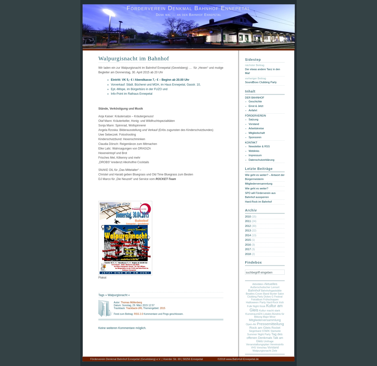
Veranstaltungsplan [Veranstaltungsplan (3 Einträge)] (257, 344)
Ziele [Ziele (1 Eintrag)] (274, 350)
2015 (162, 308)
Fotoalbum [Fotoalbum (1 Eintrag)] (256, 299)
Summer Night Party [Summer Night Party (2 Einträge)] (258, 334)
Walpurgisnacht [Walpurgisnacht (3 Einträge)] (261, 350)
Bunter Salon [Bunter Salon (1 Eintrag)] (277, 293)
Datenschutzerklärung (261, 159)
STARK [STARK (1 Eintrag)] (266, 331)
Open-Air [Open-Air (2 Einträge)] (251, 324)
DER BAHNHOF (254, 97)
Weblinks (254, 150)
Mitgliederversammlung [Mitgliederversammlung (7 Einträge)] (265, 320)
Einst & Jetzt (256, 106)
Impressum (255, 155)
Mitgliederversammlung (258, 183)
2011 (248, 221)
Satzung (253, 119)
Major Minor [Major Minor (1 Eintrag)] (269, 317)
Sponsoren (255, 137)
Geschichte (255, 101)
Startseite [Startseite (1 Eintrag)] (275, 331)
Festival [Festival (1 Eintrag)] (278, 296)
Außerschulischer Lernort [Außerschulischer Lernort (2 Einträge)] (264, 287)
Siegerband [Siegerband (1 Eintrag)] (255, 331)
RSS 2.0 (139, 314)
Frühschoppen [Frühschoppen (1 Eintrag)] (271, 299)
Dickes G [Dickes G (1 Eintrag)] (269, 296)
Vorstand (254, 124)
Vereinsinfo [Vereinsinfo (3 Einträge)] (276, 344)
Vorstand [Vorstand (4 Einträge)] (273, 347)
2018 (248, 254)
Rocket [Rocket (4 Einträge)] (275, 327)
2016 (248, 244)
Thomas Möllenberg (131, 302)
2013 (248, 230)
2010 (248, 216)
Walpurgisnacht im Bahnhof (133, 58)
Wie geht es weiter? (256, 188)
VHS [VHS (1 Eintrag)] (253, 347)
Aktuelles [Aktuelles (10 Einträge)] (270, 284)
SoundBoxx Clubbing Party (260, 82)
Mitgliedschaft (257, 132)
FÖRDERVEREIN (255, 115)
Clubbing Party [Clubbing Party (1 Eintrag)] (255, 296)
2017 (248, 249)
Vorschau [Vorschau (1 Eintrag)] (262, 347)
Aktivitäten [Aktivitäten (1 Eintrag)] (258, 284)
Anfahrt (253, 110)
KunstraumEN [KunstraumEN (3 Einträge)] (254, 313)
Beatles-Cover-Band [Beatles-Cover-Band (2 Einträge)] (257, 293)
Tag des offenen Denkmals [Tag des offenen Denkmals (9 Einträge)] (265, 336)
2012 (248, 225)
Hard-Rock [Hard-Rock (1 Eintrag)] (272, 302)
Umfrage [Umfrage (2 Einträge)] (269, 341)
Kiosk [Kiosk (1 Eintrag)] (262, 306)
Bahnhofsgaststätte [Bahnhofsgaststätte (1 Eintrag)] (271, 290)
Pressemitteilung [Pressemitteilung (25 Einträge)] (270, 324)
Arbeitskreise (256, 128)
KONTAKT (251, 142)
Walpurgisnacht (117, 295)
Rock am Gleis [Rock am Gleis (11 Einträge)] (260, 327)
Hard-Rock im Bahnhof (258, 201)
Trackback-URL (134, 308)
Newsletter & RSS (259, 146)
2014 (248, 235)
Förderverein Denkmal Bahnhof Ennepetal (189, 8)
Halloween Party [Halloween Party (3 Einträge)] (256, 302)
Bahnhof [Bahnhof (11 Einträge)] (254, 290)
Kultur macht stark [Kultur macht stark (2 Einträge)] (269, 310)
